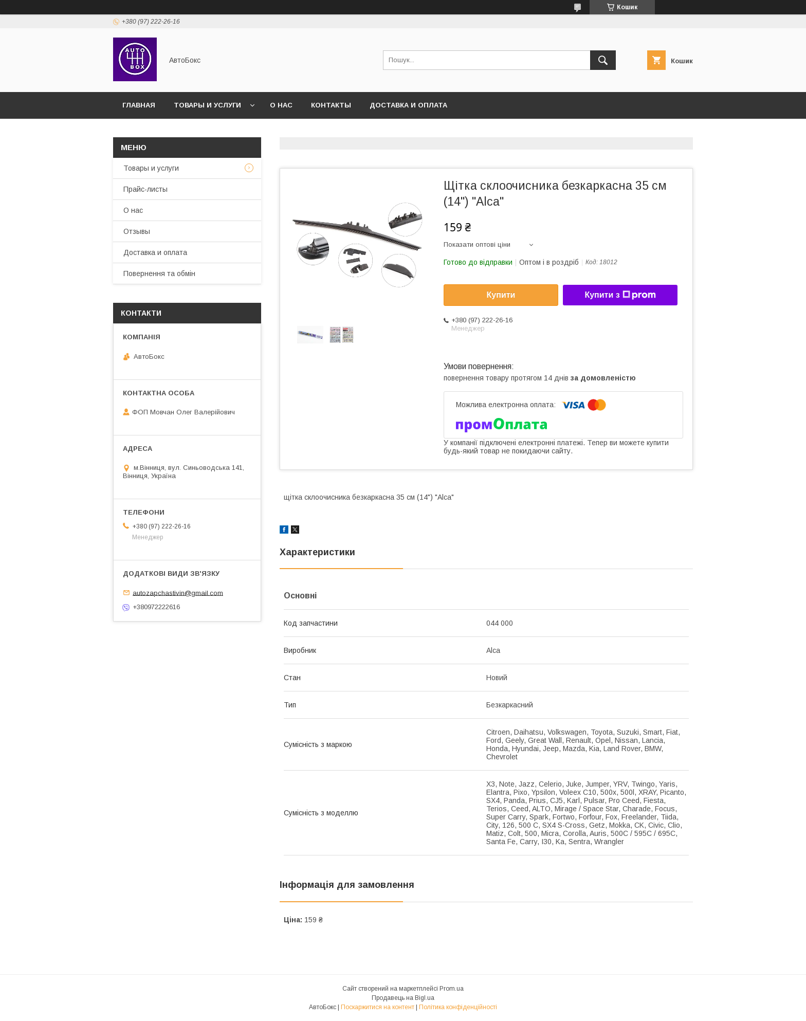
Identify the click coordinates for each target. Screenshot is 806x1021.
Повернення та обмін (159, 273)
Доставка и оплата (408, 105)
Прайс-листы (145, 189)
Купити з (619, 295)
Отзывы (136, 231)
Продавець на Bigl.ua (403, 997)
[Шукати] (603, 60)
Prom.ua (451, 988)
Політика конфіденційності (458, 1007)
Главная (138, 105)
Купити (501, 294)
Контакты (331, 105)
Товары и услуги (207, 105)
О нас (281, 105)
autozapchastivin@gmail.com (178, 592)
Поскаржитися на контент (377, 1007)
